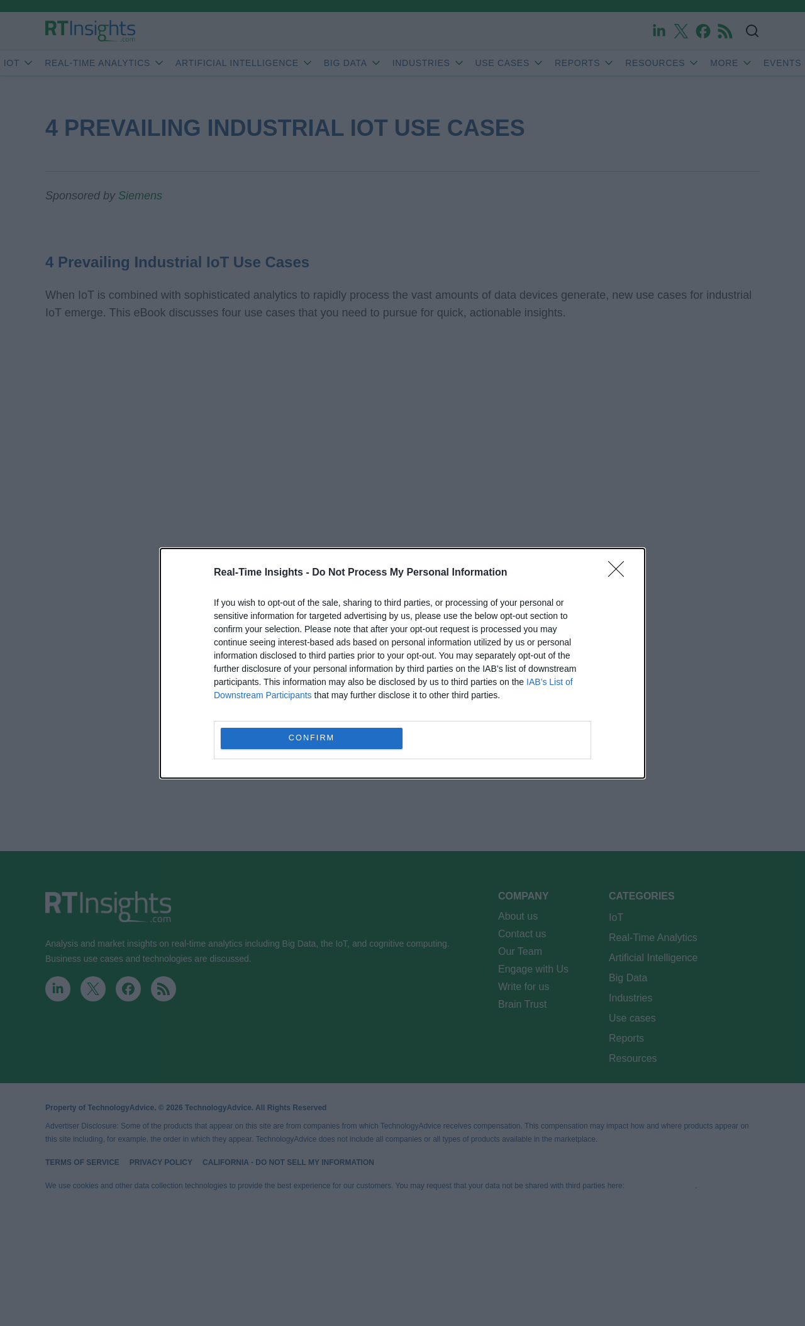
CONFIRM (311, 738)
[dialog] (402, 663)
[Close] (620, 573)
